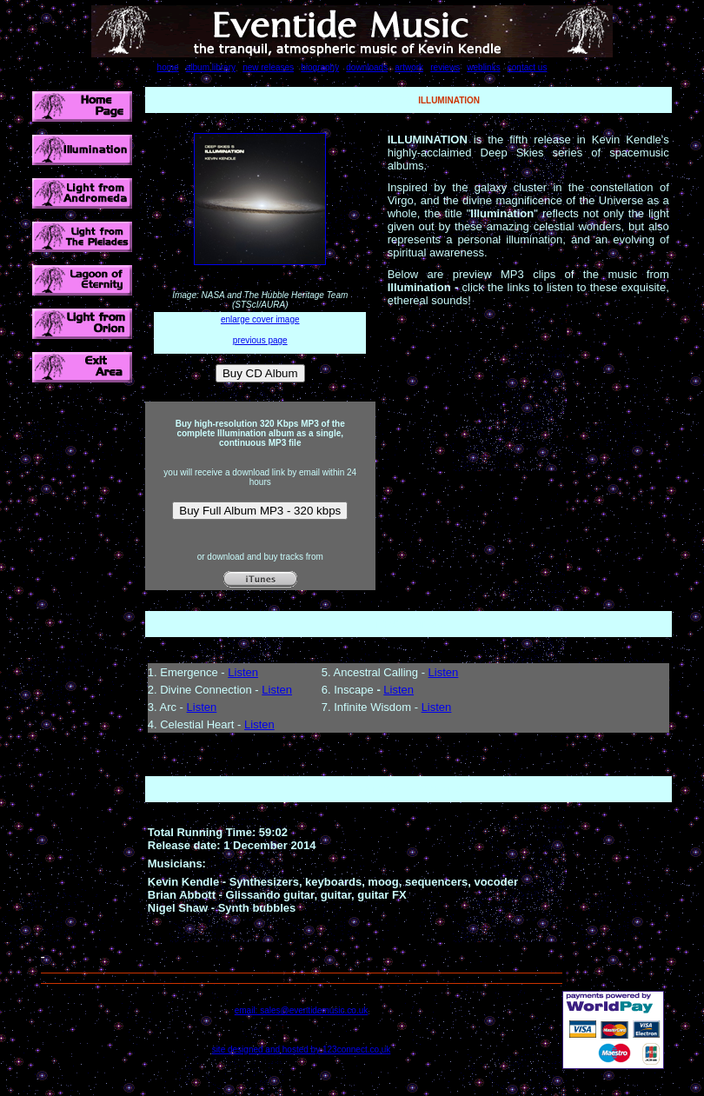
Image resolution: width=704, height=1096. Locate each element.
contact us (528, 67)
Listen (243, 672)
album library (211, 67)
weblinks (483, 67)
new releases (268, 67)
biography (320, 67)
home (168, 67)
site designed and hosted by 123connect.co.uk (301, 1049)
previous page (260, 340)
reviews (445, 67)
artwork (409, 67)
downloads (367, 67)
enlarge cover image (260, 319)
